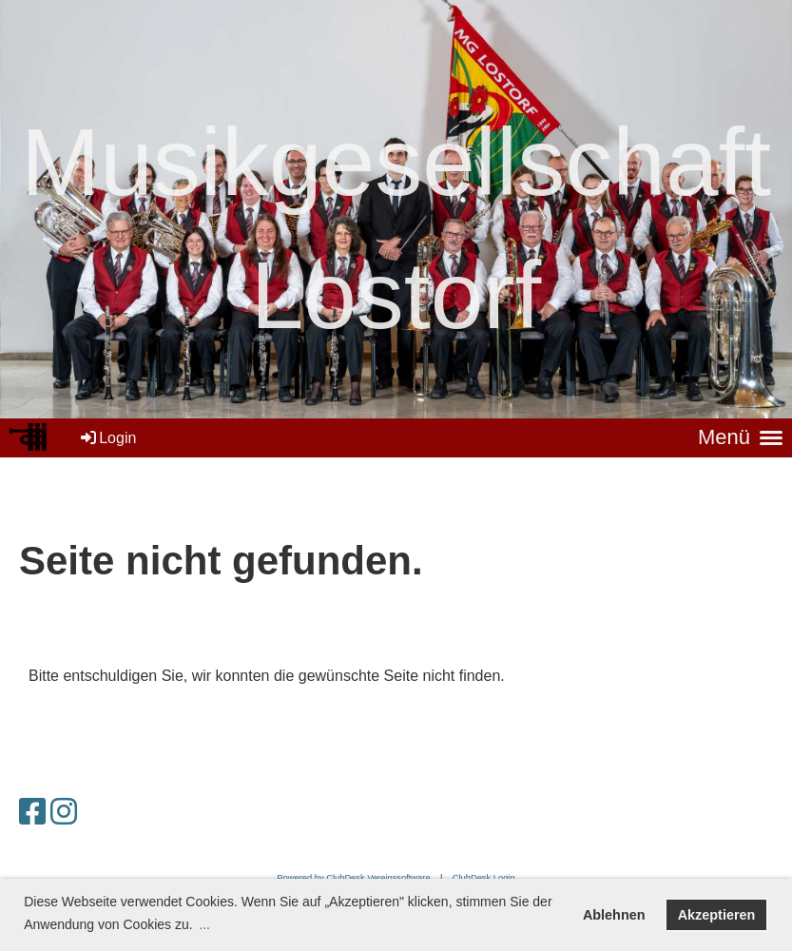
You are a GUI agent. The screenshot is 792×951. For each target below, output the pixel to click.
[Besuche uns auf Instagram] (63, 812)
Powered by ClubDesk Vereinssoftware (353, 878)
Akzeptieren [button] (717, 914)
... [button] (204, 924)
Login (107, 438)
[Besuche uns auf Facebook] (32, 812)
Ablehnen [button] (614, 914)
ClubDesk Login (484, 878)
